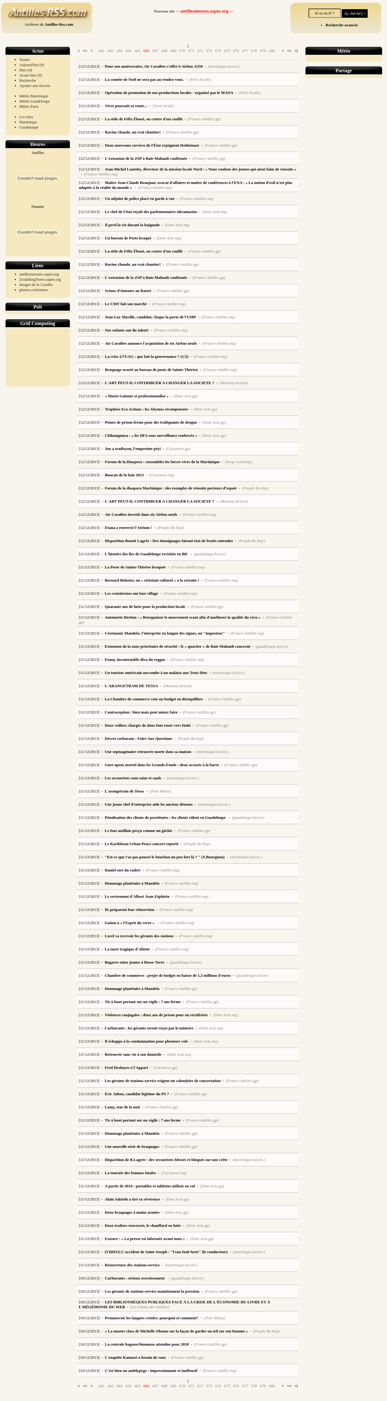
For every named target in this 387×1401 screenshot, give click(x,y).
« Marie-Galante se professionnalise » (137, 396)
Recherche (27, 80)
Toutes (24, 59)
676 (236, 50)
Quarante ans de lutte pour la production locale (145, 606)
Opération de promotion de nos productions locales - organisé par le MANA (169, 92)
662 (111, 50)
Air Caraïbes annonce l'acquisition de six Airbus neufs (151, 343)
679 (263, 50)
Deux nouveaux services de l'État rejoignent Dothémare (152, 145)
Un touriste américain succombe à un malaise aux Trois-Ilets (156, 672)
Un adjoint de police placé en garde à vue (140, 198)
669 (173, 50)
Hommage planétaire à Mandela (132, 883)
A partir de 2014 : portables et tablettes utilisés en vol (150, 1186)
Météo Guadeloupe (34, 101)
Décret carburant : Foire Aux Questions (138, 738)
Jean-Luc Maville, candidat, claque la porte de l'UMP (150, 317)
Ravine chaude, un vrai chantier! (133, 132)
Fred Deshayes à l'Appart (126, 1067)
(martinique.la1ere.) (224, 66)
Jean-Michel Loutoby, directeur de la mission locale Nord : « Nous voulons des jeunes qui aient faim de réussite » (200, 169)
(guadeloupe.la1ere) (210, 554)
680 (272, 50)
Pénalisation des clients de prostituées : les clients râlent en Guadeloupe (166, 817)
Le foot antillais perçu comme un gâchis (138, 830)
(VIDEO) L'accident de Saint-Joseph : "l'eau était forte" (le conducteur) (166, 1251)
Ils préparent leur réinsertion (129, 909)
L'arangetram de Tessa (125, 791)
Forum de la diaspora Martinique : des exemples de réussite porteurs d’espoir (171, 488)
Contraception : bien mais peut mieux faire (141, 712)
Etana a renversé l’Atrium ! (128, 527)
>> (289, 50)
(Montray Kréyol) (233, 382)
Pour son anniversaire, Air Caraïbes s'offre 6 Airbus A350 (154, 66)
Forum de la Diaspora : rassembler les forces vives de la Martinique (162, 461)
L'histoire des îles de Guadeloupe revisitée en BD (146, 554)
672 (200, 50)
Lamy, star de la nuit (122, 1107)
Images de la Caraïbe (36, 284)
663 (119, 50)
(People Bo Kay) (255, 488)
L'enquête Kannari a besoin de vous (135, 1357)
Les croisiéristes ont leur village (131, 593)
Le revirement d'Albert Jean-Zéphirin (137, 896)
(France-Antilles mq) (100, 174)
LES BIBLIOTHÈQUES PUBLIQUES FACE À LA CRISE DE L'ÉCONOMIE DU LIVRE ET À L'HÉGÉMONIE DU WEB (174, 1304)
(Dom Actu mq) (215, 211)
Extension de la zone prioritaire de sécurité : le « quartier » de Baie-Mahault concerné (177, 646)
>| (296, 50)
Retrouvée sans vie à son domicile (133, 1054)
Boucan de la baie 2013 (124, 475)
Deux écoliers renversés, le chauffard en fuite (143, 1225)
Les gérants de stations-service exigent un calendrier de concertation (163, 1080)
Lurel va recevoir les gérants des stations (139, 936)
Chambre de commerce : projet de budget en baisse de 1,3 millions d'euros (168, 975)
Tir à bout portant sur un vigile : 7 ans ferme (143, 1001)
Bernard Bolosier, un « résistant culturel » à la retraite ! (152, 580)
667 (155, 50)
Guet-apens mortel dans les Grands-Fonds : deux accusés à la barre (162, 764)
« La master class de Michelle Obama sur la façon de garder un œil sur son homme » (176, 1331)
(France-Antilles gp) (204, 119)
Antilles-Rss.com (59, 24)
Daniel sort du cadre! (123, 870)
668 (164, 50)
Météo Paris (28, 106)
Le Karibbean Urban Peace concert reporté (142, 843)
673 (209, 50)
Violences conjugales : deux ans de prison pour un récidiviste (156, 1015)
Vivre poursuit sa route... (126, 105)
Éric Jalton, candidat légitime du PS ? (137, 1094)
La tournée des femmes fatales (130, 1173)
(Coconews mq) (161, 475)
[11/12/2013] (89, 554)
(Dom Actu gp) (185, 396)
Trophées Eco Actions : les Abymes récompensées (146, 409)
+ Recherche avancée (338, 25)
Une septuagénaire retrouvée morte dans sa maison (148, 751)
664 (128, 50)
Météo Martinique (33, 96)
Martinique (28, 122)
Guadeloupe (29, 127)
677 (245, 50)
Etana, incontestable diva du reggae (135, 659)
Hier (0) (25, 70)
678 (254, 50)
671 (191, 50)
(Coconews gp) (178, 448)
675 (227, 50)
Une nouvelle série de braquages (132, 1146)
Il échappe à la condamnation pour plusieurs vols (146, 1041)
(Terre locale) (200, 79)
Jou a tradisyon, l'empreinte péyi (133, 448)
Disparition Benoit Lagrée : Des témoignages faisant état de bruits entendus (169, 540)
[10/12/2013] (89, 1278)
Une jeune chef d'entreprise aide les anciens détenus (149, 804)
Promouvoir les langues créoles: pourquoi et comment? (152, 1318)
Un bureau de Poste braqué (128, 238)
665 (138, 50)
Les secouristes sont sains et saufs (133, 778)
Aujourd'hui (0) (31, 64)
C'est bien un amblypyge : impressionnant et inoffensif (151, 1370)
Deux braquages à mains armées (132, 1212)
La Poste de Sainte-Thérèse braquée (135, 567)
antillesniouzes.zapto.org (39, 274)
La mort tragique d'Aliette (127, 949)
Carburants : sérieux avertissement (135, 1278)
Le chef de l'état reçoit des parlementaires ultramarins (151, 211)
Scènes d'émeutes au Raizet (128, 290)
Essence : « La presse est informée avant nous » (145, 1238)
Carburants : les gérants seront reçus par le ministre (149, 1028)
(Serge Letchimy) (238, 461)
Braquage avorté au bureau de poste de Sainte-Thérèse (151, 369)
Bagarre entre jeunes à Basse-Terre (134, 962)
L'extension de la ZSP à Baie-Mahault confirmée (146, 158)
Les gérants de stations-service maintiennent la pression (152, 1291)
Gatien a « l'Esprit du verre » (130, 922)
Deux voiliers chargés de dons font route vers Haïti (148, 725)
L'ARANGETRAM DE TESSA (131, 686)
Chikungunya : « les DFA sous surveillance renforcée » (151, 435)
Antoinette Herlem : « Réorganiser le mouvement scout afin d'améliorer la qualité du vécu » (182, 617)
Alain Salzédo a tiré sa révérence (132, 1199)
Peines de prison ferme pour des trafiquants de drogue (151, 422)
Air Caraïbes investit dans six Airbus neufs (141, 514)
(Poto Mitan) (160, 791)
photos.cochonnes (33, 289)
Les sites (26, 116)
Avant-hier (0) (30, 75)
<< (85, 50)
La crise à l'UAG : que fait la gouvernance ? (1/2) (146, 356)
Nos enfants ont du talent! (127, 330)
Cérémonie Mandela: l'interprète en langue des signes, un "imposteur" (165, 633)
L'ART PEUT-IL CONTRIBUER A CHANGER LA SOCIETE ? (159, 382)
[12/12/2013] (89, 66)
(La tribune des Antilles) (149, 1307)
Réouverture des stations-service (132, 1265)
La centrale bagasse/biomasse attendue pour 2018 (147, 1344)
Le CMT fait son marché (126, 304)
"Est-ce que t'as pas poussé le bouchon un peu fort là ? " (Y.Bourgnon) (165, 857)
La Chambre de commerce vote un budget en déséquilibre (154, 699)
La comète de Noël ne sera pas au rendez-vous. (144, 79)
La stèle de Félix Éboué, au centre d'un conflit (144, 119)
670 (182, 50)
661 (102, 50)
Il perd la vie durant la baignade (132, 225)
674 (218, 50)
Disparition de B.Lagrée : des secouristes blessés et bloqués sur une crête (166, 1159)
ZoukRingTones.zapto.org (40, 279)
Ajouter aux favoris (34, 85)
